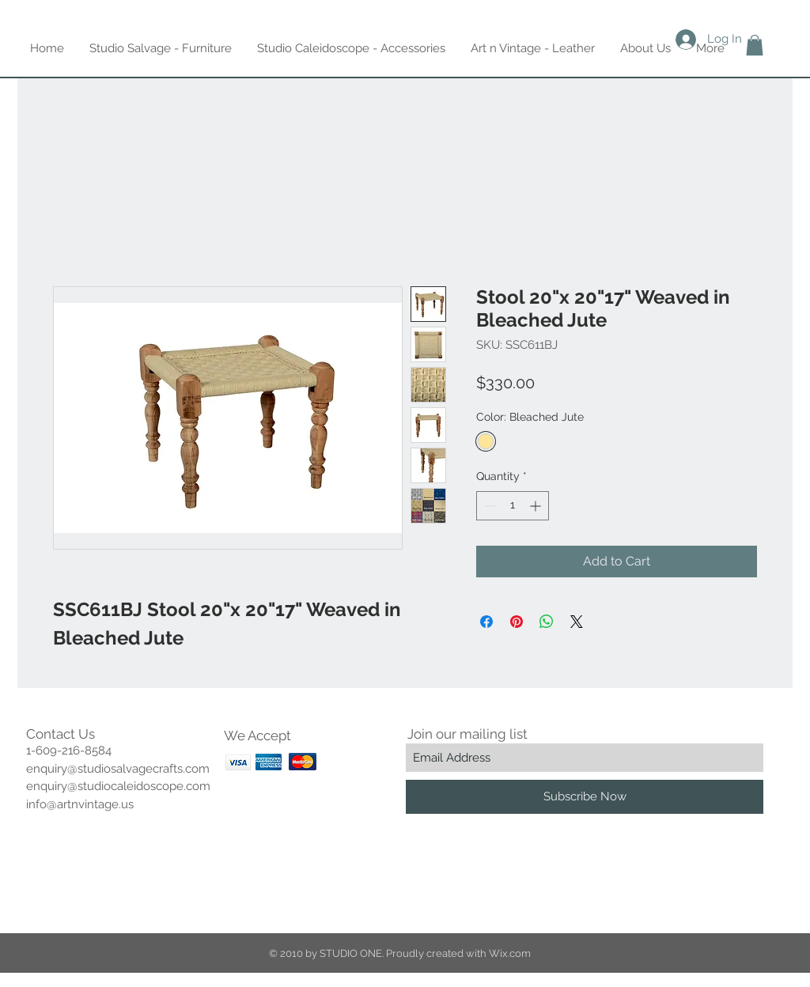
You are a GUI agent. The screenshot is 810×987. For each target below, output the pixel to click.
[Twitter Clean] (82, 877)
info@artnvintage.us (80, 804)
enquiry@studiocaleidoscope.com (118, 786)
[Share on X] (576, 621)
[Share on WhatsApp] (546, 621)
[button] (754, 45)
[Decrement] (488, 506)
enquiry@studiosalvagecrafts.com (118, 769)
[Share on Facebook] (486, 621)
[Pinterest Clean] (114, 877)
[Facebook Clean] (50, 877)
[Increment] (537, 506)
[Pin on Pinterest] (516, 621)
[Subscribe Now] (584, 797)
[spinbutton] (512, 506)
